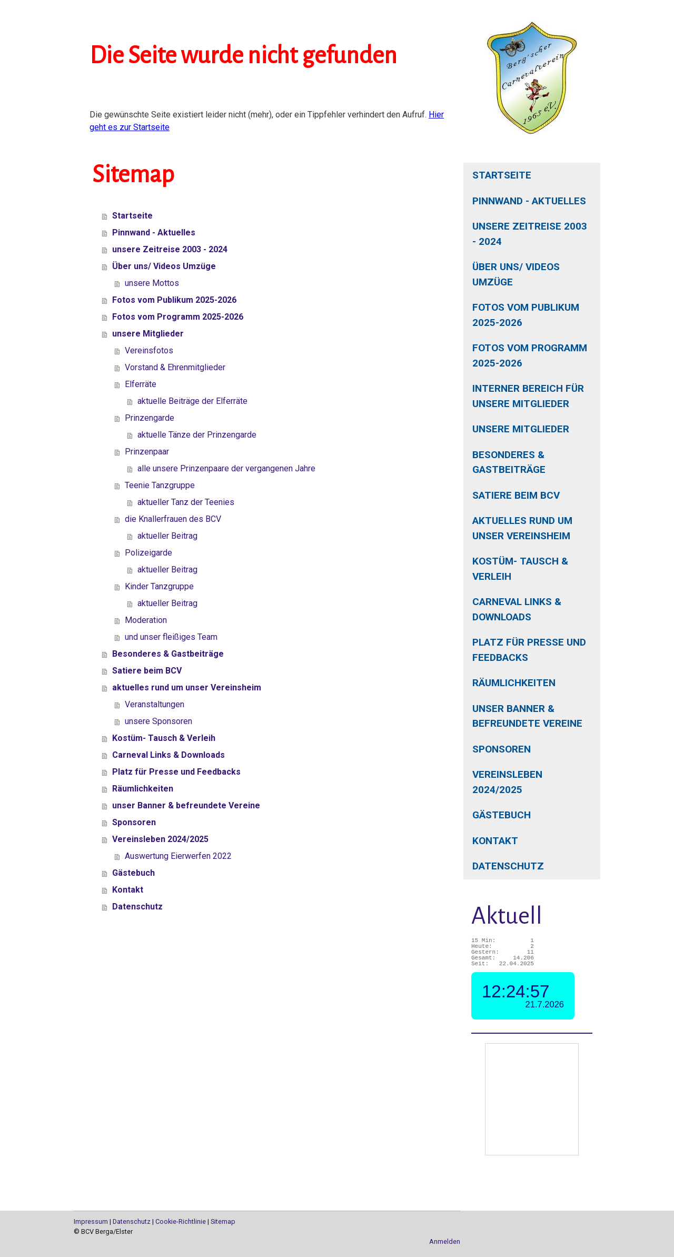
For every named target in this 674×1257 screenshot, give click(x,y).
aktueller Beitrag (167, 536)
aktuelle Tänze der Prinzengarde (196, 435)
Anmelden (444, 1241)
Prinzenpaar (147, 452)
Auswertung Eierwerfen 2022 (178, 856)
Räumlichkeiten (514, 683)
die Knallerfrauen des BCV (173, 519)
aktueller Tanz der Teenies (185, 502)
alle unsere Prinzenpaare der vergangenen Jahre (226, 468)
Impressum (91, 1221)
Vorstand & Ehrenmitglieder (175, 367)
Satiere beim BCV (516, 495)
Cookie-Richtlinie (180, 1221)
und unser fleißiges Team (171, 637)
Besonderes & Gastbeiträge (509, 462)
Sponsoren (501, 749)
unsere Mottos (152, 283)
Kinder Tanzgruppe (159, 586)
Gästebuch (501, 815)
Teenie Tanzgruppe (160, 485)
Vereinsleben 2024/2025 (507, 782)
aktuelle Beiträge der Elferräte (192, 401)
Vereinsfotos (149, 350)
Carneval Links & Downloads (516, 609)
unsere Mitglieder (520, 429)
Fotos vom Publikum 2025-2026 (525, 315)
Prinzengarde (149, 418)
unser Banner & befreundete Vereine (527, 716)
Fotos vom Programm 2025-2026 (529, 355)
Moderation (146, 620)
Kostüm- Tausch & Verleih (520, 568)
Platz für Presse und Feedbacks (529, 650)
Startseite (501, 175)
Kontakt (495, 841)
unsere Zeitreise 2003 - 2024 (529, 234)
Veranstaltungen (154, 704)
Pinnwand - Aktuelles (529, 201)
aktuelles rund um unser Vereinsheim (522, 528)
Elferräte (140, 384)
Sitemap (223, 1221)
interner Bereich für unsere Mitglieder (528, 396)
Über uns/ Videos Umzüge (516, 274)
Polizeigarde (148, 553)
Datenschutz (508, 866)
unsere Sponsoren (158, 721)
